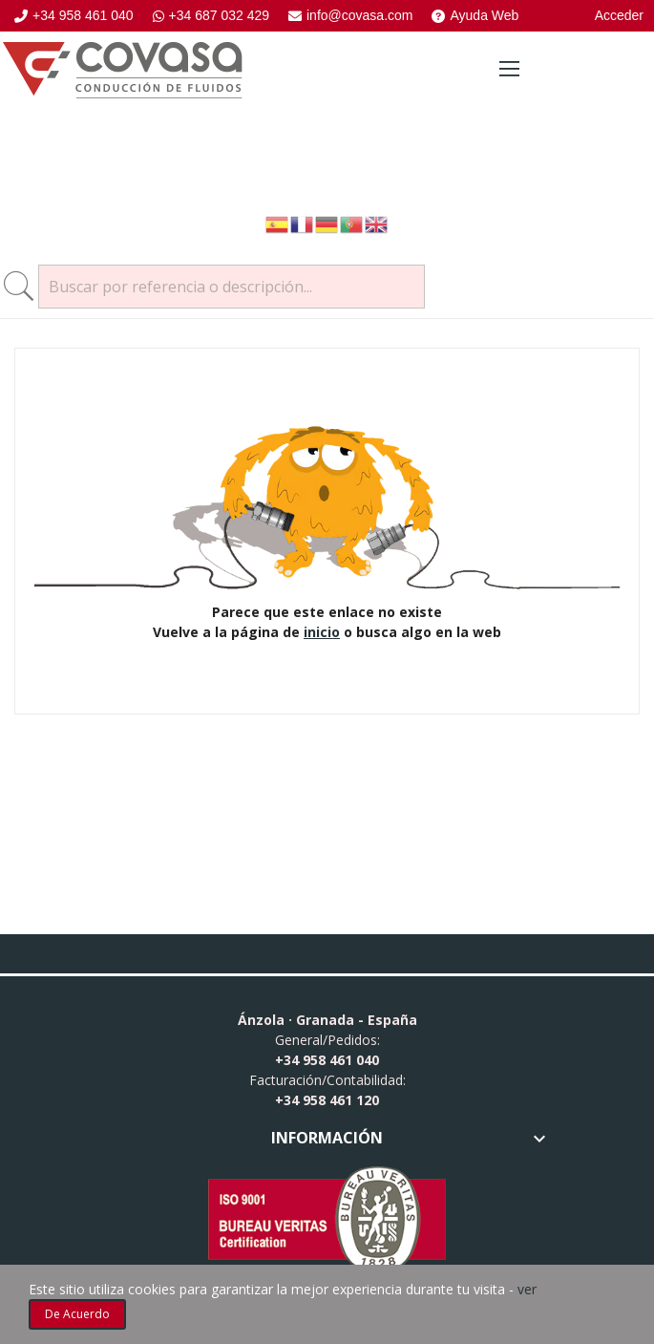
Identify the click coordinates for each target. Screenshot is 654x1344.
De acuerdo (77, 1314)
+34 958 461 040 (74, 15)
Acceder (619, 15)
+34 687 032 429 (211, 15)
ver (527, 1289)
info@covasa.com (350, 15)
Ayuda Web (475, 15)
